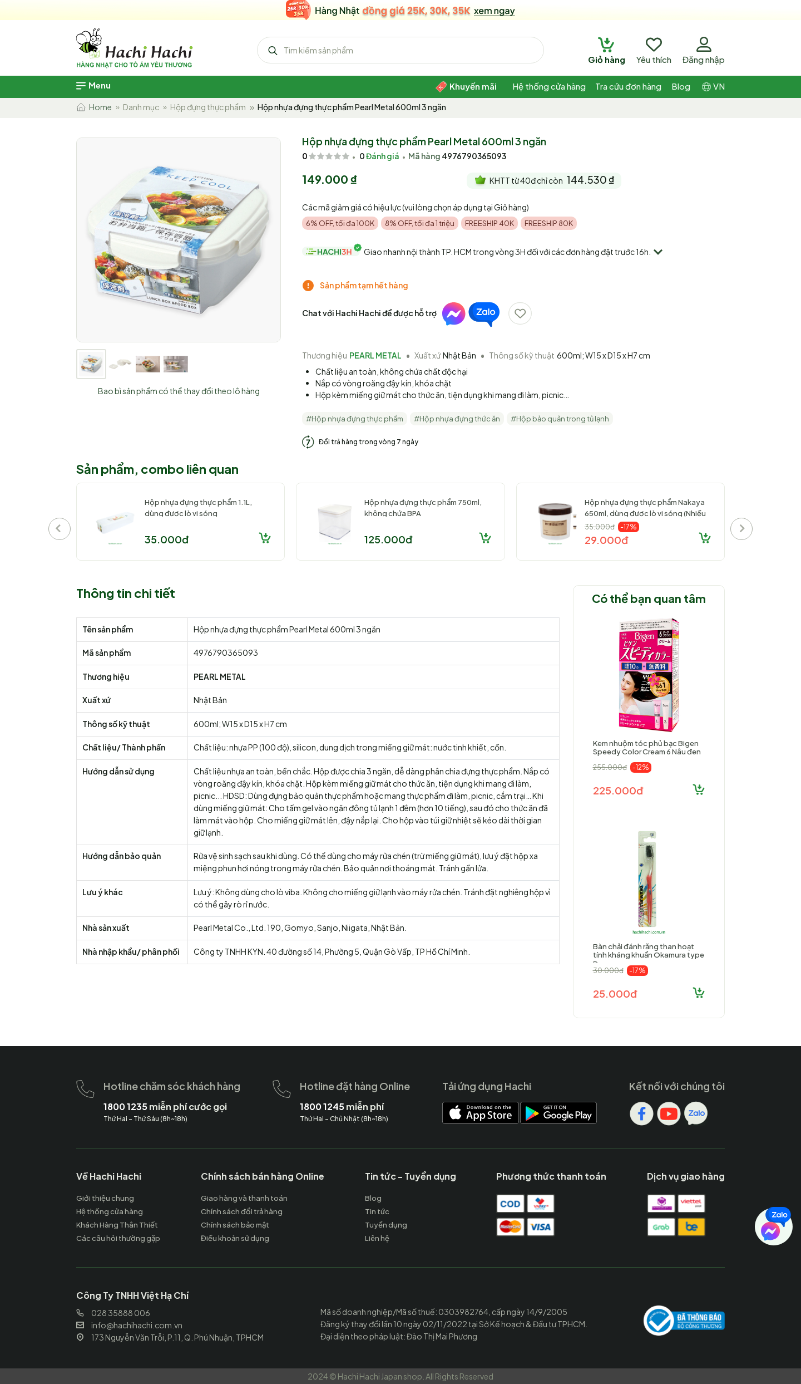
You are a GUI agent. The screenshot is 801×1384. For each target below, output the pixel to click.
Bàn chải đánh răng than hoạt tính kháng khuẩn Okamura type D (648, 955)
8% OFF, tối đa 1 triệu (419, 223)
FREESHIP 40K (489, 223)
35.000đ (167, 539)
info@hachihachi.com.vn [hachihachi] (129, 1325)
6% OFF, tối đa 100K (340, 223)
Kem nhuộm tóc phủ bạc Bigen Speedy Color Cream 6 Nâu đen (647, 748)
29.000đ (606, 539)
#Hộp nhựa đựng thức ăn (457, 418)
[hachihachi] (400, 8)
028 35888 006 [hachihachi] (113, 1313)
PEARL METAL (375, 355)
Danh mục (141, 107)
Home (94, 107)
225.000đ (618, 790)
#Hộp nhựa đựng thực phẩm (354, 418)
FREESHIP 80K (549, 223)
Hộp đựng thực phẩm (208, 107)
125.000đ (388, 539)
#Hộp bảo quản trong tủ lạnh (560, 418)
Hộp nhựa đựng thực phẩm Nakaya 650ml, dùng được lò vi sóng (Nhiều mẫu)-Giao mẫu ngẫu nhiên (645, 513)
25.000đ (615, 993)
